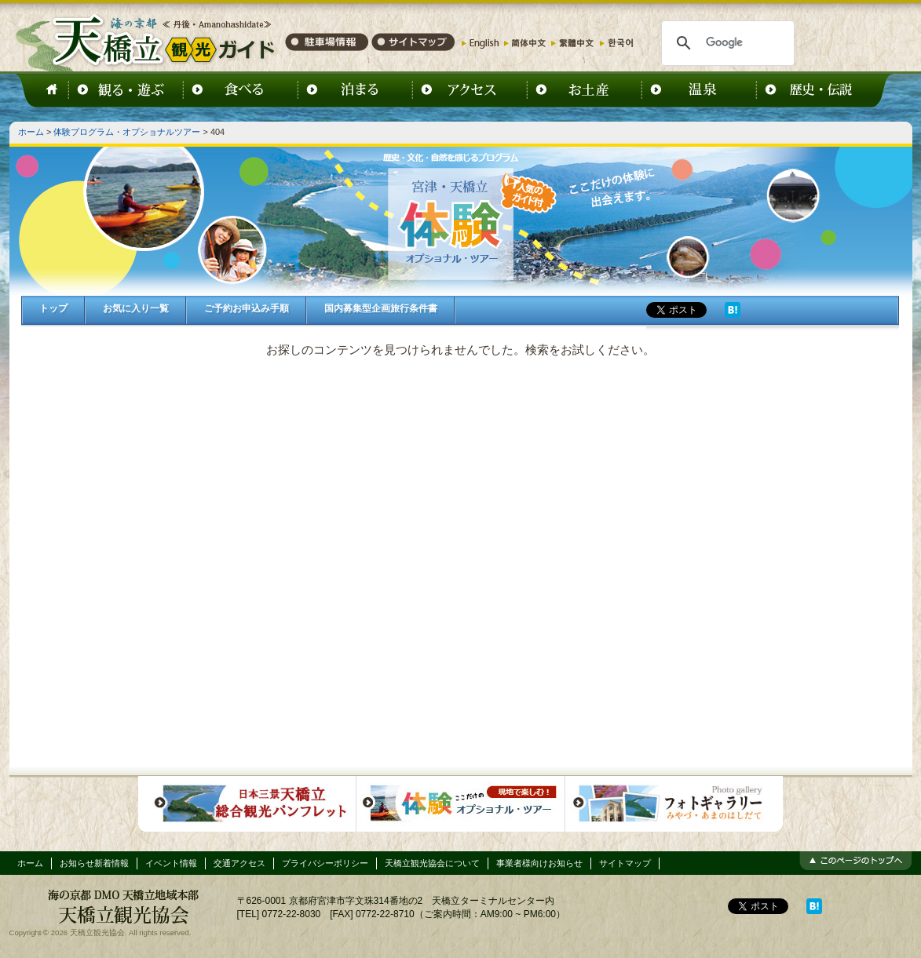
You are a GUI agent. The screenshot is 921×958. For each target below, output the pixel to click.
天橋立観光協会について (432, 863)
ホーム (31, 132)
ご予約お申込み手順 (246, 308)
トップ (53, 308)
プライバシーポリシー (325, 863)
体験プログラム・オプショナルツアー (126, 132)
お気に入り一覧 (136, 308)
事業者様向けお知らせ (539, 863)
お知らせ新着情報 (94, 863)
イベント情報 (171, 863)
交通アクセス (239, 863)
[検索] (726, 43)
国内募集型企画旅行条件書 (380, 308)
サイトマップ (625, 863)
